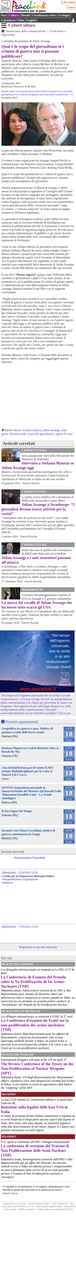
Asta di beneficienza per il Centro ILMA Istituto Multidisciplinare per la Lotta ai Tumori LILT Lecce (27, 771)
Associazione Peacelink (29, 857)
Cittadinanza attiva (44, 15)
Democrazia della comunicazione (26, 31)
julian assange (51, 430)
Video (20, 20)
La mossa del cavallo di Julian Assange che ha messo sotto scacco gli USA (36, 604)
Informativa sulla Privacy (49, 1206)
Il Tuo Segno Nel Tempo (17, 811)
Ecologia (63, 15)
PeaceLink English (17, 1054)
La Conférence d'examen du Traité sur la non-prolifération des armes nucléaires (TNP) (35, 1025)
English (31, 20)
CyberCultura (21, 25)
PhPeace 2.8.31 (25, 1206)
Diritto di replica (26, 1209)
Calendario (8, 20)
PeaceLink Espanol (17, 964)
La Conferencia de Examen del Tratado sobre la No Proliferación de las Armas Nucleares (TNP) (33, 981)
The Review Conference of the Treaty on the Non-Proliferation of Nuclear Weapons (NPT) (37, 1068)
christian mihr (18, 433)
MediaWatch (32, 589)
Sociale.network (12, 851)
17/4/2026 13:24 (28, 926)
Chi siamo (68, 2)
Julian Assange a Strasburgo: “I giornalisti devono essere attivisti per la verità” (37, 509)
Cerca (71, 7)
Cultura (14, 15)
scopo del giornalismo (40, 433)
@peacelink (9, 872)
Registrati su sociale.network (38, 947)
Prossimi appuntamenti (21, 722)
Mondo (25, 15)
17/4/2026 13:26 (28, 872)
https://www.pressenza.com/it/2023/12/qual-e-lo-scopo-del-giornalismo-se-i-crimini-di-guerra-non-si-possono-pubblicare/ (37, 93)
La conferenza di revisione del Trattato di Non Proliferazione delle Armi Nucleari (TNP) (35, 1150)
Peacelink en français (20, 1011)
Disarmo (8, 1094)
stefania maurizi (32, 430)
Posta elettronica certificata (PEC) (55, 1209)
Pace (4, 15)
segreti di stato (64, 433)
